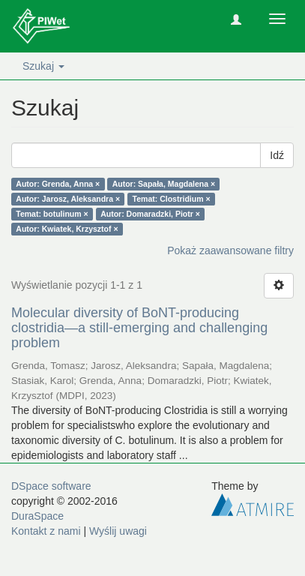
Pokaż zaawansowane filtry (230, 250)
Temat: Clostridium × (172, 198)
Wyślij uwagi (118, 531)
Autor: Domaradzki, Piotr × (150, 213)
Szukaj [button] (43, 66)
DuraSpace (37, 516)
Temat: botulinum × (52, 213)
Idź (277, 155)
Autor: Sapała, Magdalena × (163, 183)
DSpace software (51, 486)
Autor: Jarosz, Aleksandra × (68, 198)
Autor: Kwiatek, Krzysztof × (67, 228)
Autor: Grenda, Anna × (58, 183)
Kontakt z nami (46, 531)
